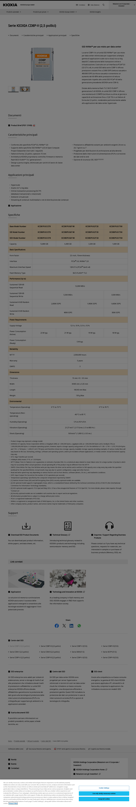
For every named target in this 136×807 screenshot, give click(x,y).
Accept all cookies (104, 799)
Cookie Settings (104, 788)
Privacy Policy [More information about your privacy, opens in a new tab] (13, 803)
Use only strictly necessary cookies (104, 793)
